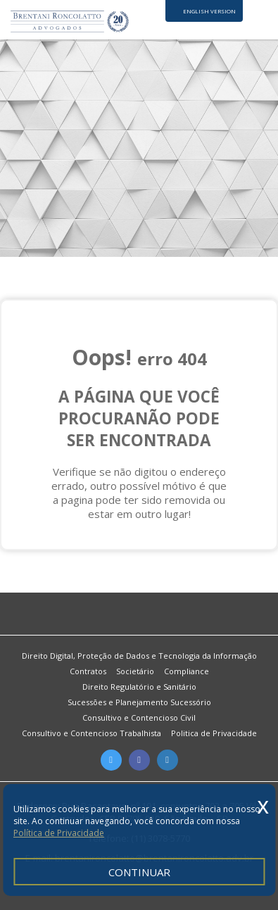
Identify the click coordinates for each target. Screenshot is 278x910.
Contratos (88, 671)
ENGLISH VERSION (209, 11)
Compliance (186, 671)
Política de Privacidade (58, 833)
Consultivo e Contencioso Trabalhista (91, 733)
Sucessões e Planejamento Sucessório (139, 702)
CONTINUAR (139, 872)
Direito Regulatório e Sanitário (139, 686)
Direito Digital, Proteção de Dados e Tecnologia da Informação (139, 655)
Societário (135, 671)
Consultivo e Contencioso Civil (139, 717)
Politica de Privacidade (214, 733)
